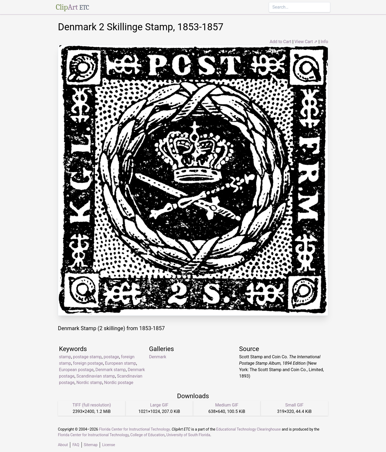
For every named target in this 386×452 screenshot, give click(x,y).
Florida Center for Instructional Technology (134, 429)
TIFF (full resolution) (91, 405)
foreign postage (88, 363)
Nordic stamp (89, 382)
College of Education (147, 435)
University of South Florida (188, 435)
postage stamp (87, 356)
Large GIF (159, 405)
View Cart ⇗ (306, 41)
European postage (76, 369)
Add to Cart (280, 41)
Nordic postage (118, 382)
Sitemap (91, 445)
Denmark (157, 356)
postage (111, 356)
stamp (65, 356)
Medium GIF (226, 405)
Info (324, 41)
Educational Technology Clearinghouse (248, 429)
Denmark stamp (110, 369)
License (108, 445)
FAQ (75, 445)
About (63, 445)
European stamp (120, 363)
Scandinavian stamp (95, 376)
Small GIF (294, 405)
